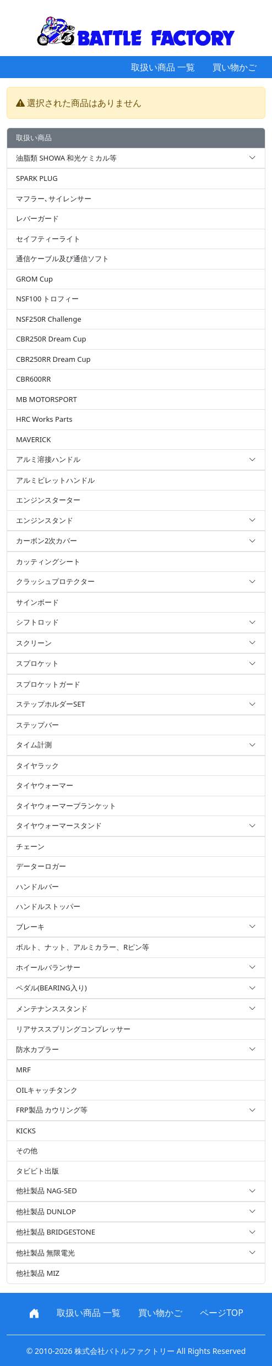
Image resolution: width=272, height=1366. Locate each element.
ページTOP (221, 1313)
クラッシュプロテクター (136, 581)
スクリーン (136, 643)
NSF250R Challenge (48, 319)
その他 (26, 1150)
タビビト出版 (37, 1171)
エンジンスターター (48, 500)
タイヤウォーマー (44, 785)
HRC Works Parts (44, 419)
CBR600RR (33, 379)
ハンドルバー (37, 886)
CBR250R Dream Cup (51, 339)
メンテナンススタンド (136, 1009)
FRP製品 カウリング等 (136, 1110)
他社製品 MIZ (37, 1273)
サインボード (37, 602)
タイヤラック (37, 765)
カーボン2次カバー (136, 541)
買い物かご (235, 67)
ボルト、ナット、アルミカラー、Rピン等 (82, 947)
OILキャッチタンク (47, 1090)
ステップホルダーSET (136, 704)
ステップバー (37, 725)
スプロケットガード (48, 684)
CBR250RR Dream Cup (53, 359)
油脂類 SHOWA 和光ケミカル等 (136, 158)
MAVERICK (33, 439)
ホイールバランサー (136, 967)
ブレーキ (136, 927)
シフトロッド (136, 622)
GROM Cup (34, 279)
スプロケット (136, 663)
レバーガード (37, 218)
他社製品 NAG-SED (136, 1191)
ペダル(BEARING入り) (136, 988)
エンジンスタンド (136, 520)
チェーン (30, 846)
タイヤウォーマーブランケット (66, 806)
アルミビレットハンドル (55, 480)
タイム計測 (136, 745)
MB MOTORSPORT (46, 399)
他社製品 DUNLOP (136, 1212)
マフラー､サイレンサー (53, 198)
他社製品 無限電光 (136, 1253)
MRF (23, 1070)
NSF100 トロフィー (47, 299)
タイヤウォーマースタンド (136, 825)
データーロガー (41, 866)
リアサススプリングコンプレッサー (73, 1029)
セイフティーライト (48, 239)
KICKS (26, 1131)
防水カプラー (136, 1049)
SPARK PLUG (37, 178)
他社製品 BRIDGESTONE (136, 1232)
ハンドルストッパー (48, 906)
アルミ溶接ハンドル (136, 459)
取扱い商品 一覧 (163, 67)
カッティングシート (48, 561)
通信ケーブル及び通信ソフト (62, 258)
